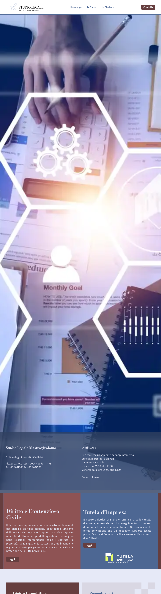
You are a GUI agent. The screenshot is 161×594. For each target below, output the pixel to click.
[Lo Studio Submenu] (114, 7)
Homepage (76, 7)
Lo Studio (107, 7)
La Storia (91, 7)
